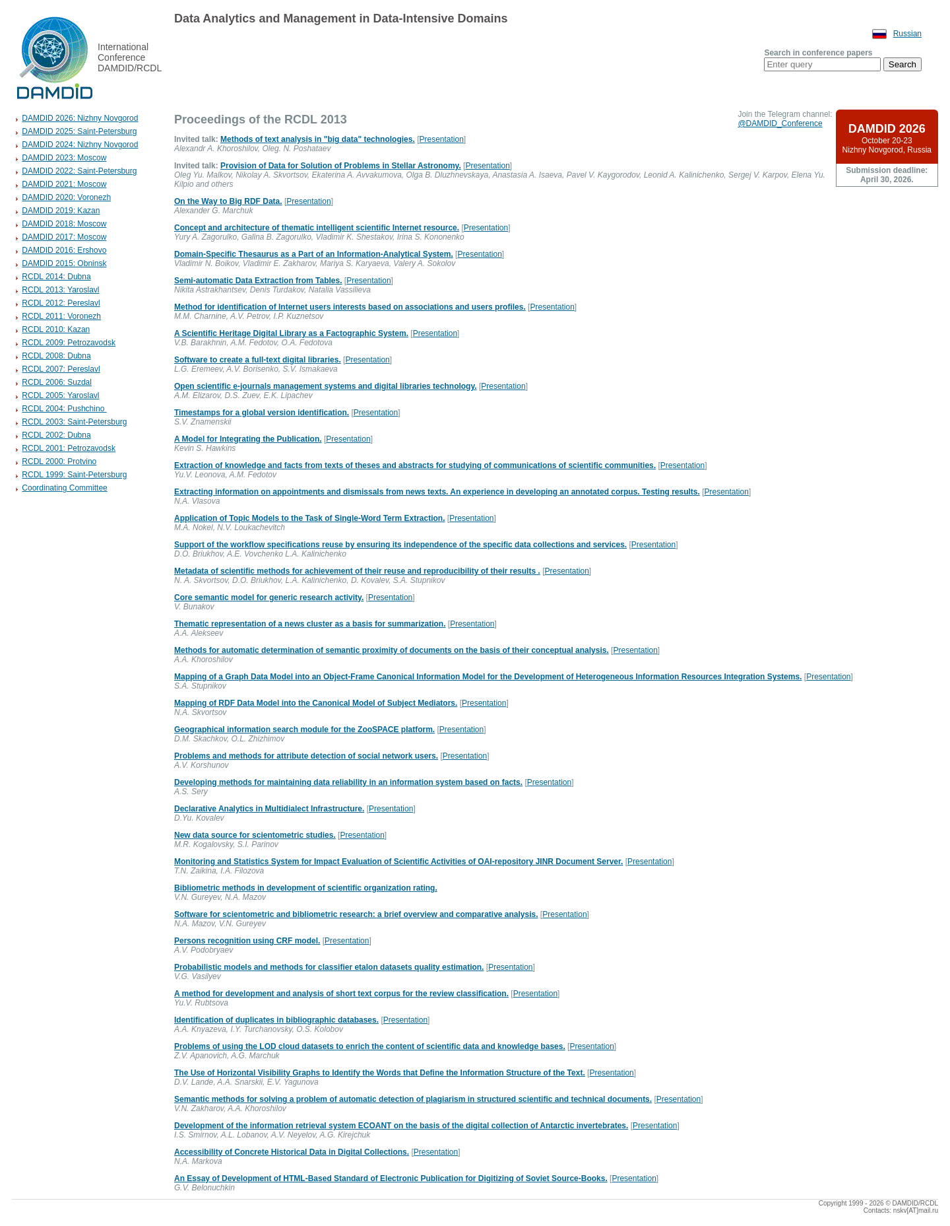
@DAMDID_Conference (780, 123)
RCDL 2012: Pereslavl (61, 303)
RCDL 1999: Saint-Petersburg (74, 474)
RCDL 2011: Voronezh (61, 316)
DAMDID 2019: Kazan (61, 210)
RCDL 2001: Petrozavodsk (68, 448)
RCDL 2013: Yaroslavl (60, 289)
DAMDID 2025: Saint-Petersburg (79, 131)
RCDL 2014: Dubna (56, 276)
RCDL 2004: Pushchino (64, 408)
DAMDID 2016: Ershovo (64, 250)
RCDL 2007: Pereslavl (61, 369)
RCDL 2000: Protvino (59, 461)
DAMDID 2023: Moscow (64, 157)
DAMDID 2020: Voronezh (66, 197)
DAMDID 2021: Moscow (64, 184)
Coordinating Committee (64, 488)
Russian (907, 33)
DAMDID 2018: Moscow (64, 223)
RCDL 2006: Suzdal (57, 382)
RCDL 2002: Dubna (56, 435)
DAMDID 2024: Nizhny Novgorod (80, 144)
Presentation (441, 139)
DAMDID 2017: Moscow (64, 237)
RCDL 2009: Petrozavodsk (68, 342)
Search (902, 64)
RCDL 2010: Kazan (56, 329)
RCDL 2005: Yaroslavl (60, 395)
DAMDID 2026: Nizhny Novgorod (80, 118)
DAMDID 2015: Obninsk (64, 263)
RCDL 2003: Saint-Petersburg (74, 421)
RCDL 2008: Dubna (56, 355)
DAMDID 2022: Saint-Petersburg (79, 171)
